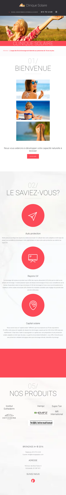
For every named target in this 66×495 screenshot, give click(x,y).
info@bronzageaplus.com (35, 455)
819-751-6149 (36, 452)
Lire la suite (33, 156)
